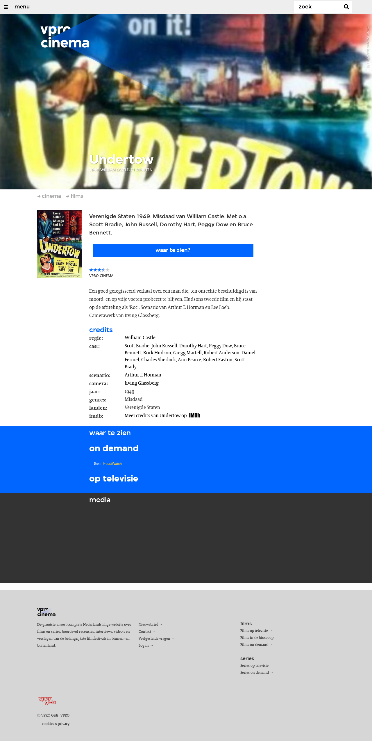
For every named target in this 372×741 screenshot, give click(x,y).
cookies (48, 724)
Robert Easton (218, 360)
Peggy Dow (220, 346)
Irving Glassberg (142, 383)
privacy (63, 724)
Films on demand (254, 644)
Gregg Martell (187, 353)
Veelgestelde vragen (154, 638)
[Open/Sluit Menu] (6, 7)
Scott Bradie (137, 346)
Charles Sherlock (158, 360)
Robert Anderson (221, 353)
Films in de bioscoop (256, 637)
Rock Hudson (157, 353)
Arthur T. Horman (143, 375)
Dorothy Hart (193, 346)
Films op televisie (254, 630)
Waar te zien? (172, 250)
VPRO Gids (49, 715)
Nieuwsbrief (148, 624)
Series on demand (254, 672)
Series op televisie (254, 665)
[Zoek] (318, 7)
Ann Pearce (189, 360)
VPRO (64, 715)
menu (22, 7)
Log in (144, 645)
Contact (145, 631)
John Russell (164, 346)
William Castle (140, 338)
